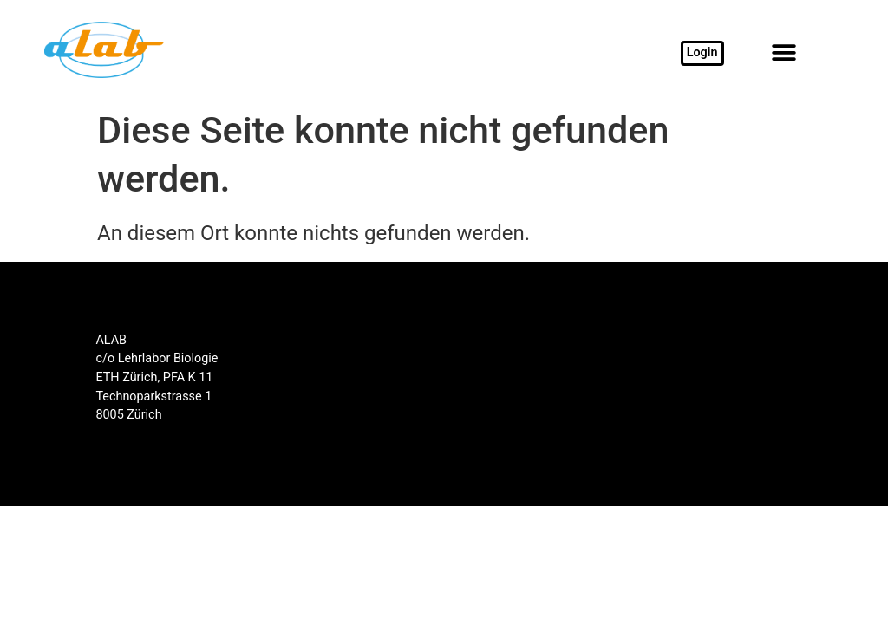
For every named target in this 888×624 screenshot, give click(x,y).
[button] (783, 53)
